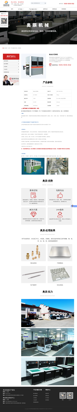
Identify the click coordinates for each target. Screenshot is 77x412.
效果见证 (45, 9)
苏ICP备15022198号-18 (48, 408)
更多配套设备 (6, 72)
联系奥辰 (64, 9)
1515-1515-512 (69, 4)
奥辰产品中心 (11, 56)
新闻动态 (54, 9)
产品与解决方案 (33, 9)
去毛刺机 (19, 48)
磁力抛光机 (6, 60)
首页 (12, 9)
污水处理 (5, 69)
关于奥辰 (20, 9)
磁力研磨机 (6, 63)
